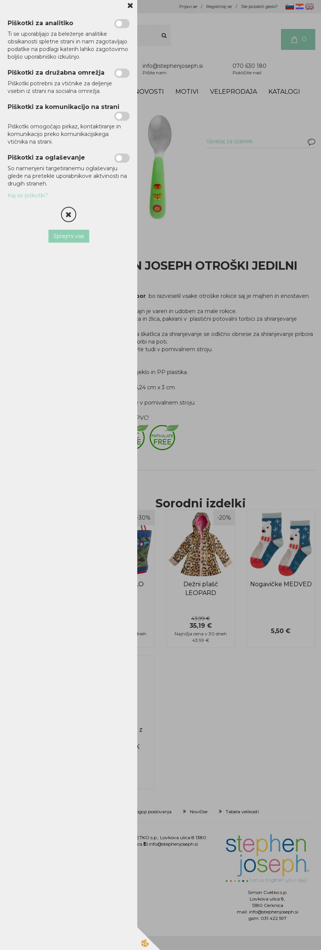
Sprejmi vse (68, 236)
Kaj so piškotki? (28, 195)
